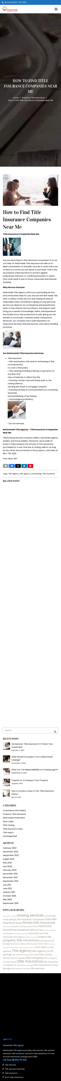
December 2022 (10, 851)
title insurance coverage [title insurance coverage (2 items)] (23, 965)
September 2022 (11, 855)
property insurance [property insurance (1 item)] (31, 937)
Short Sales (8, 821)
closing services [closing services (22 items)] (30, 915)
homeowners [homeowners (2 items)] (32, 926)
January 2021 (9, 892)
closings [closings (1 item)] (13, 916)
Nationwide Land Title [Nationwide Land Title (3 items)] (38, 933)
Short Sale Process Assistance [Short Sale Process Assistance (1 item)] (24, 947)
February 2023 (9, 848)
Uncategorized (10, 836)
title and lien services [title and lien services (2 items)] (20, 955)
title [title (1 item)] (48, 947)
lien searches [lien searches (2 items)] (8, 933)
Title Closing (8, 825)
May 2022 (7, 862)
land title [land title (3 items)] (39, 930)
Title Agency (13, 473)
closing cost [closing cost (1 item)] (6, 916)
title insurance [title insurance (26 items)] (30, 961)
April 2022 (7, 866)
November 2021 (10, 877)
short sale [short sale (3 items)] (43, 944)
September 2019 (10, 903)
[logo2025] (10, 9)
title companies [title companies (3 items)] (18, 958)
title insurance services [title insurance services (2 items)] (20, 969)
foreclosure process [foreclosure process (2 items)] (18, 926)
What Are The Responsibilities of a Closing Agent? (35, 769)
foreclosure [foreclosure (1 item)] (6, 927)
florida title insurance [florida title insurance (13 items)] (39, 923)
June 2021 (7, 888)
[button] (56, 9)
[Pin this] (30, 466)
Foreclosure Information (14, 810)
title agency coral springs (31, 473)
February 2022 (9, 870)
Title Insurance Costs (13, 828)
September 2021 (10, 881)
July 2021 (7, 884)
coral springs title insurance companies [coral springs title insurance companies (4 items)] (23, 919)
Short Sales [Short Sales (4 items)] (40, 947)
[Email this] (6, 466)
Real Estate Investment (14, 817)
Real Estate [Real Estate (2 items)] (14, 944)
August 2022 (8, 859)
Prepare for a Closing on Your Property (30, 780)
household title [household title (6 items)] (25, 930)
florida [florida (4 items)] (19, 922)
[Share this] (12, 466)
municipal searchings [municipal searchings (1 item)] (21, 934)
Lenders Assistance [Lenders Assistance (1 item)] (50, 930)
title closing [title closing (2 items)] (34, 955)
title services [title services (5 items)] (37, 968)
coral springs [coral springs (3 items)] (50, 916)
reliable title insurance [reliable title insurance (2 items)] (29, 944)
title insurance (49, 473)
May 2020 (7, 899)
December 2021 (10, 873)
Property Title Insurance (14, 814)
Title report (8, 832)
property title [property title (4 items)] (44, 936)
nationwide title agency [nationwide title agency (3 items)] (14, 937)
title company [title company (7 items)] (34, 958)
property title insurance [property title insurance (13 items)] (20, 940)
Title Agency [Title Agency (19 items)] (21, 950)
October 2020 (9, 895)
